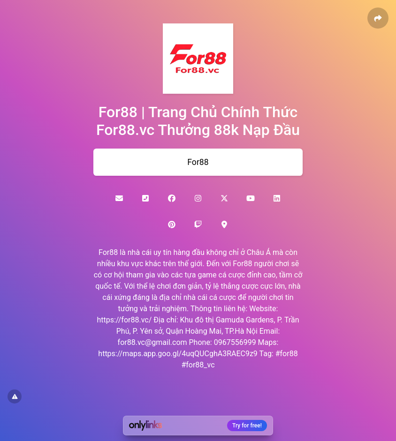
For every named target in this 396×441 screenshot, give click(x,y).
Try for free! (247, 425)
